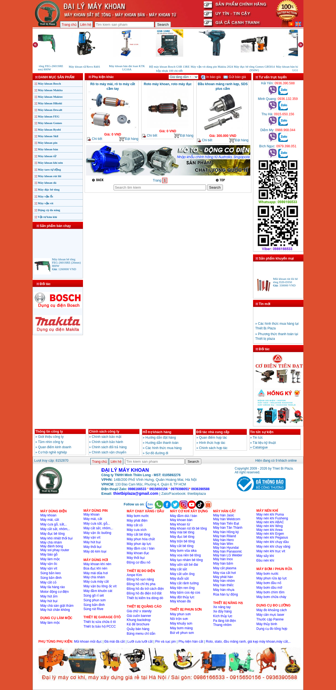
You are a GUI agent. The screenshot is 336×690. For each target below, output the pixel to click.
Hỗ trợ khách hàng (157, 432)
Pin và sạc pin (165, 641)
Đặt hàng (128, 139)
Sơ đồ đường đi (156, 453)
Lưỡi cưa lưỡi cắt (140, 641)
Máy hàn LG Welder (227, 555)
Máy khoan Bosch (49, 83)
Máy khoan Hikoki (50, 103)
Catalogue (260, 447)
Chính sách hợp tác (213, 448)
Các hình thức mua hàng (163, 448)
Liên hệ (85, 25)
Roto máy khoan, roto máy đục (168, 84)
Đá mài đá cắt (114, 641)
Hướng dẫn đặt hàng (160, 437)
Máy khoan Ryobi (49, 129)
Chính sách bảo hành (107, 442)
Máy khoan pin (48, 142)
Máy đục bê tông (48, 189)
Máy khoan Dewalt (50, 109)
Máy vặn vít (45, 203)
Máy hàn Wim (223, 544)
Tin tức (258, 437)
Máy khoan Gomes (50, 123)
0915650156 (158, 489)
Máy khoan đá (47, 182)
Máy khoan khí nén (50, 162)
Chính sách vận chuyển (109, 452)
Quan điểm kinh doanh (54, 447)
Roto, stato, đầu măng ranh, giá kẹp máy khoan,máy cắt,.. (248, 641)
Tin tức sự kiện (261, 432)
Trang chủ (69, 25)
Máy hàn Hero (223, 540)
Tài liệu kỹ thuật (264, 443)
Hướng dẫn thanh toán (162, 443)
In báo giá (211, 77)
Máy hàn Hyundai (226, 548)
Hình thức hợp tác (212, 443)
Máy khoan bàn (48, 149)
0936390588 (200, 489)
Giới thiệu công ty (51, 437)
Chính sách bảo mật (106, 437)
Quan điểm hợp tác (213, 437)
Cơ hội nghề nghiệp (52, 452)
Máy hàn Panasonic (227, 551)
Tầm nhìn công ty (51, 442)
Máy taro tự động (49, 169)
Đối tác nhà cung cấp (212, 432)
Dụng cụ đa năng (49, 210)
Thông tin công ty (49, 431)
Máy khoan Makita (50, 90)
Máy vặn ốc (45, 196)
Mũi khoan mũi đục (88, 641)
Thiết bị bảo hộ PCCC (100, 626)
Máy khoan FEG (48, 116)
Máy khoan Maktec (50, 96)
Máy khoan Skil (48, 136)
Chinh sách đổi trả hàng (109, 447)
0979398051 (180, 489)
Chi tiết (94, 139)
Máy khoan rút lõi (49, 176)
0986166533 (137, 489)
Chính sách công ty (104, 431)
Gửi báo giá (234, 77)
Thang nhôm (222, 625)
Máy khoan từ (47, 156)
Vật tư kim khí (47, 217)
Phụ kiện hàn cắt (191, 641)
